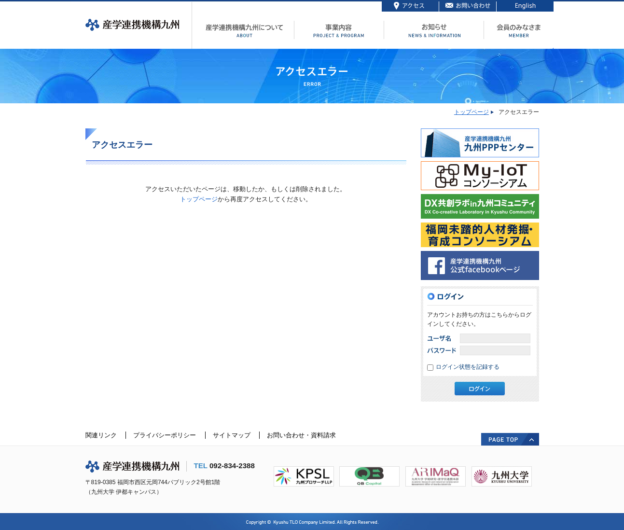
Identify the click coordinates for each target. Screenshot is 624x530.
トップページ (471, 112)
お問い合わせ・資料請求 (301, 435)
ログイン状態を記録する (467, 366)
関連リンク (101, 435)
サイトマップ (231, 435)
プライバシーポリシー (164, 435)
